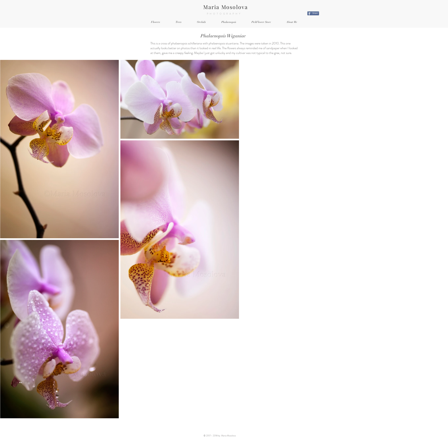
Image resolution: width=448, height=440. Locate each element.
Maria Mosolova (225, 6)
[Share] (313, 13)
